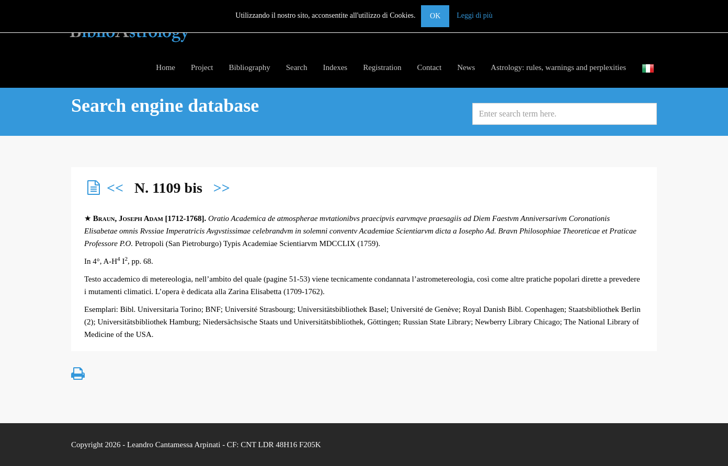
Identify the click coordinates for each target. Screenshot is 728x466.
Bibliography (249, 67)
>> (221, 188)
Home (165, 67)
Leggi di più (474, 15)
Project (202, 67)
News (466, 67)
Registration (382, 67)
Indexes (335, 67)
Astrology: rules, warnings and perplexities (558, 67)
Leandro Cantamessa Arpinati (173, 444)
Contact (429, 67)
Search (297, 67)
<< (115, 188)
